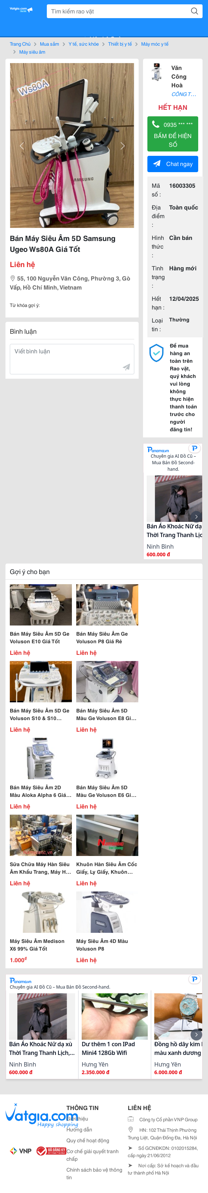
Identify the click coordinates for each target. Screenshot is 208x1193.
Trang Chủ (20, 43)
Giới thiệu (77, 1118)
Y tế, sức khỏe (84, 43)
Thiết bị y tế (120, 43)
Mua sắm (49, 43)
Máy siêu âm (32, 51)
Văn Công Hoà (179, 76)
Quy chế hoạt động (87, 1140)
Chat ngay (173, 163)
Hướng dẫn (79, 1129)
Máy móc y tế (154, 43)
